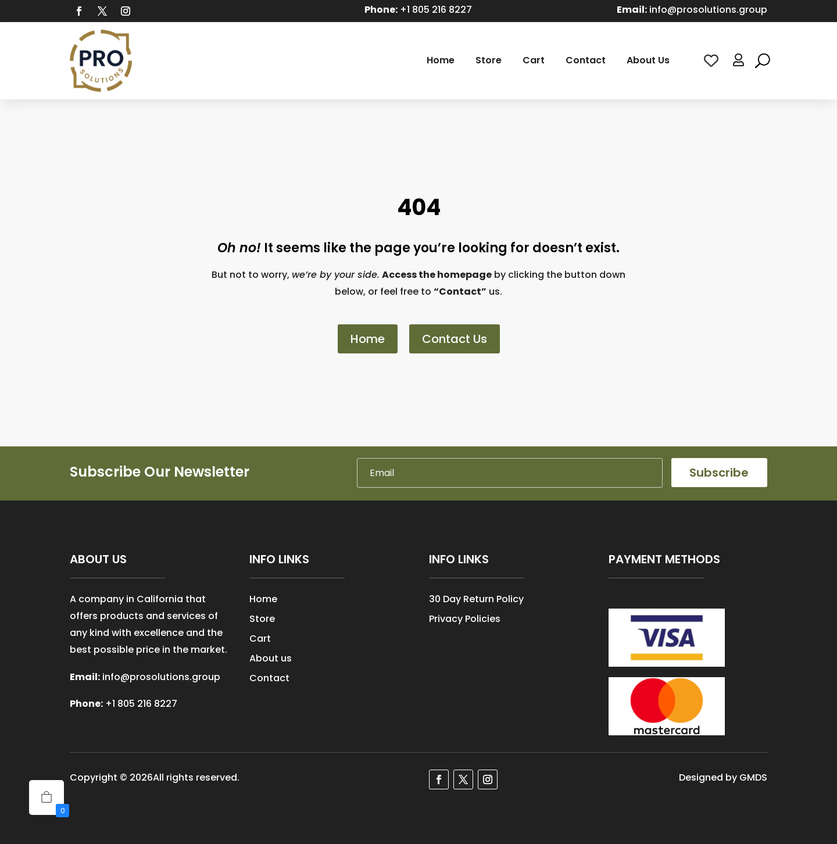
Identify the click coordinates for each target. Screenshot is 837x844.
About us (270, 658)
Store (488, 60)
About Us (648, 60)
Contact (586, 60)
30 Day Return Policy (476, 599)
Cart (534, 60)
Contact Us (454, 339)
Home (441, 60)
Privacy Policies (464, 618)
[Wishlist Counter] (711, 60)
